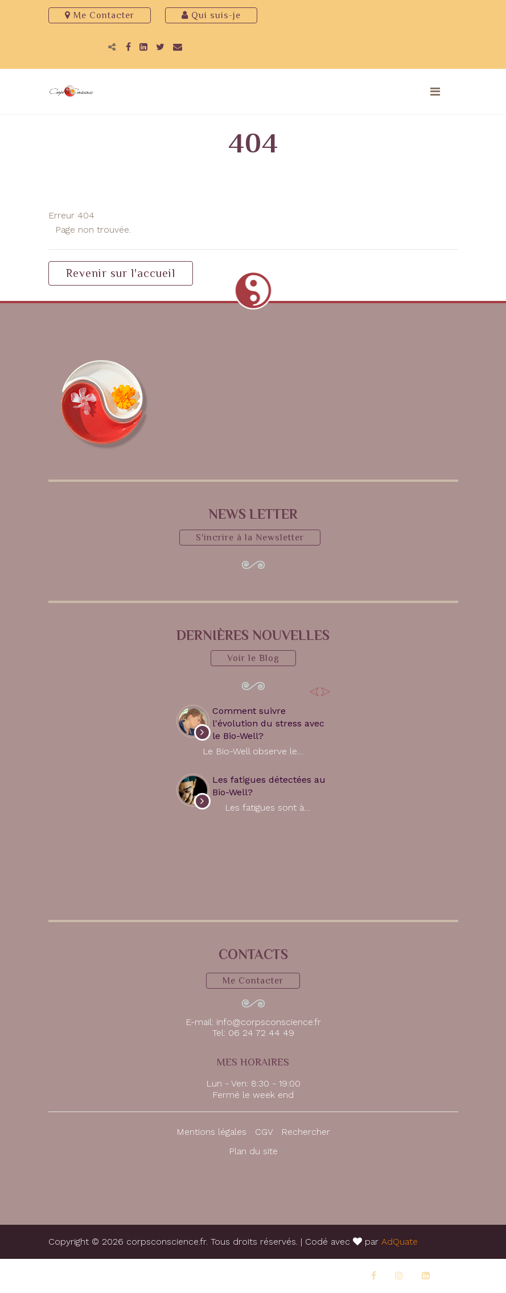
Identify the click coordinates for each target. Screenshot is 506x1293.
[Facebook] (128, 47)
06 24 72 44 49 (261, 1032)
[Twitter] (160, 47)
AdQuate (399, 1241)
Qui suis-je (211, 15)
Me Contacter (99, 15)
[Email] (177, 47)
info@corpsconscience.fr (268, 1022)
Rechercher (305, 1131)
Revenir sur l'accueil (120, 273)
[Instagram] (399, 1275)
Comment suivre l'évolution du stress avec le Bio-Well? (268, 723)
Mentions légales (211, 1131)
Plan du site (253, 1151)
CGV (264, 1131)
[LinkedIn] (143, 47)
